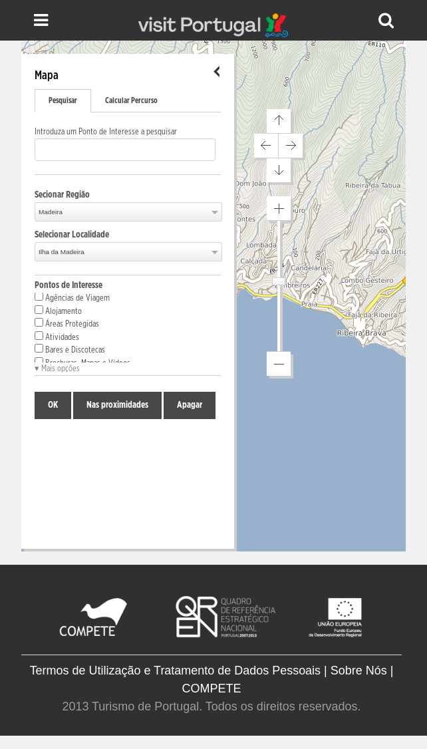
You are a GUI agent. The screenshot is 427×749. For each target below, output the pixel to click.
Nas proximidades (117, 405)
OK (53, 405)
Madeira (51, 212)
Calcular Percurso (131, 100)
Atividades (57, 336)
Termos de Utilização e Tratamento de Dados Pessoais (175, 670)
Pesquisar (63, 100)
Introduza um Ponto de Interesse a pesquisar (106, 132)
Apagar (189, 405)
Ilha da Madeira (61, 251)
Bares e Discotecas (70, 349)
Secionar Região (62, 195)
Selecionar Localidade (72, 234)
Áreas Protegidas (67, 323)
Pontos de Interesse (68, 285)
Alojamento (58, 310)
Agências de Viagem (72, 297)
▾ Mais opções (57, 369)
